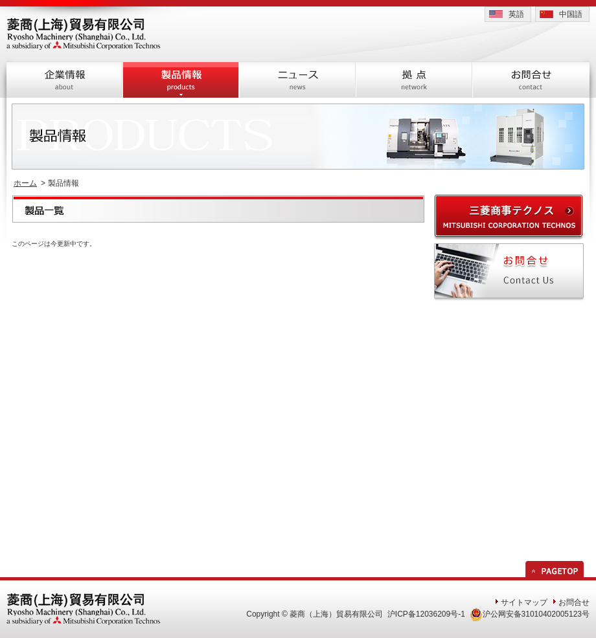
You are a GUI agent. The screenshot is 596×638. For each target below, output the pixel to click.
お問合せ (574, 602)
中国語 (570, 14)
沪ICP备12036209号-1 (426, 614)
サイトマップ (524, 602)
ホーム (25, 183)
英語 (516, 14)
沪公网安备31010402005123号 (530, 614)
